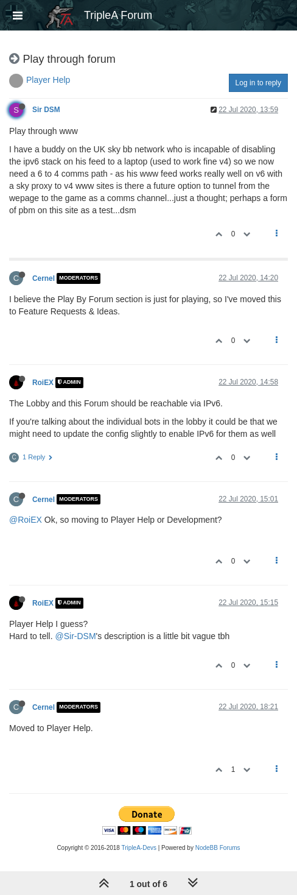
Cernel (43, 278)
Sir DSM (46, 109)
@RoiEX (25, 520)
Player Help (48, 80)
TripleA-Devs (139, 847)
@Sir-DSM (75, 636)
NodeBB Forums (217, 847)
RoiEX (43, 382)
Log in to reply (258, 83)
